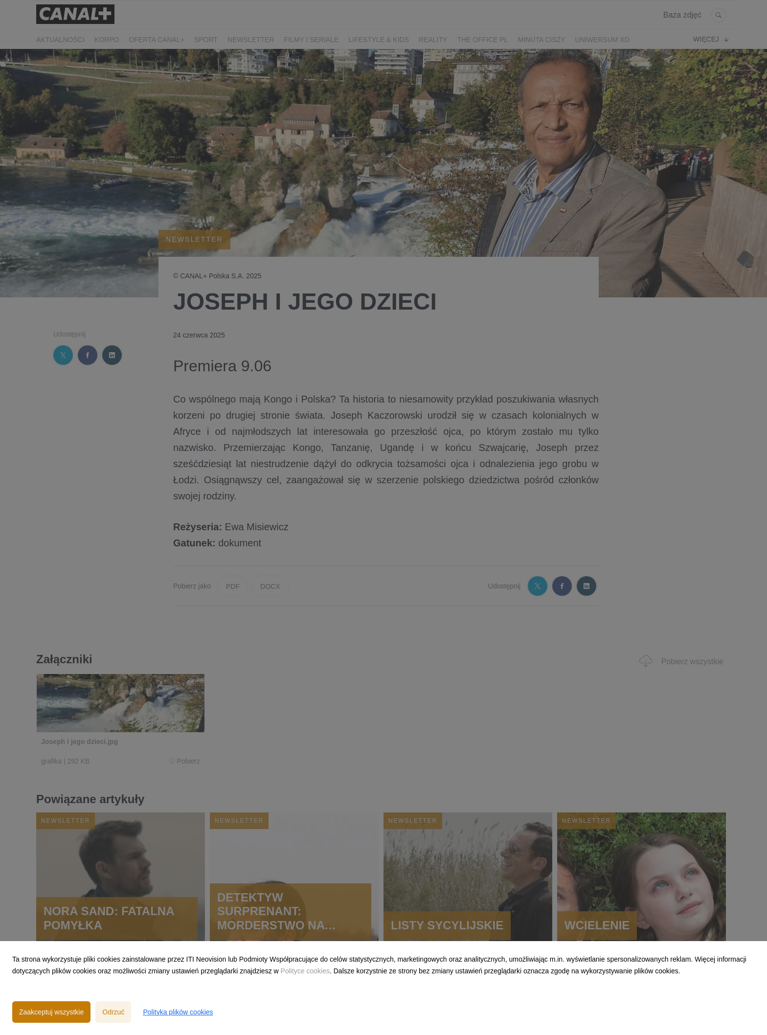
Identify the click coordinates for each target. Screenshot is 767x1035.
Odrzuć (113, 1012)
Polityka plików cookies (178, 1012)
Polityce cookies (305, 971)
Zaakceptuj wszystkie (51, 1012)
